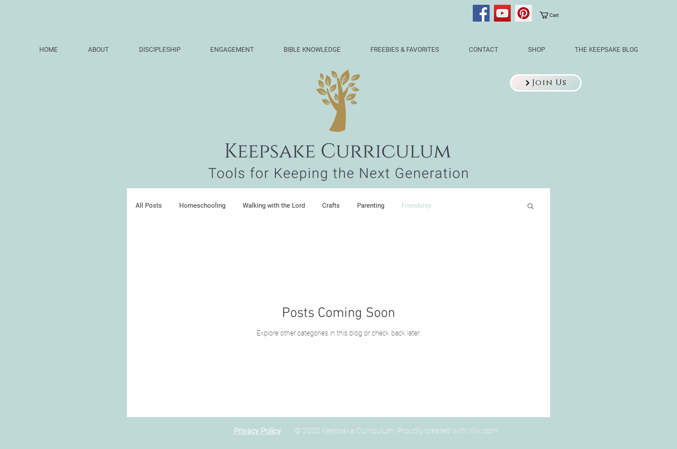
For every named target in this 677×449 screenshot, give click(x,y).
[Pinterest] (523, 13)
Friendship (416, 205)
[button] (546, 83)
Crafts (331, 205)
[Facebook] (481, 13)
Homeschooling (202, 205)
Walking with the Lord (274, 205)
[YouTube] (502, 13)
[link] (554, 15)
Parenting (370, 205)
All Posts (149, 205)
